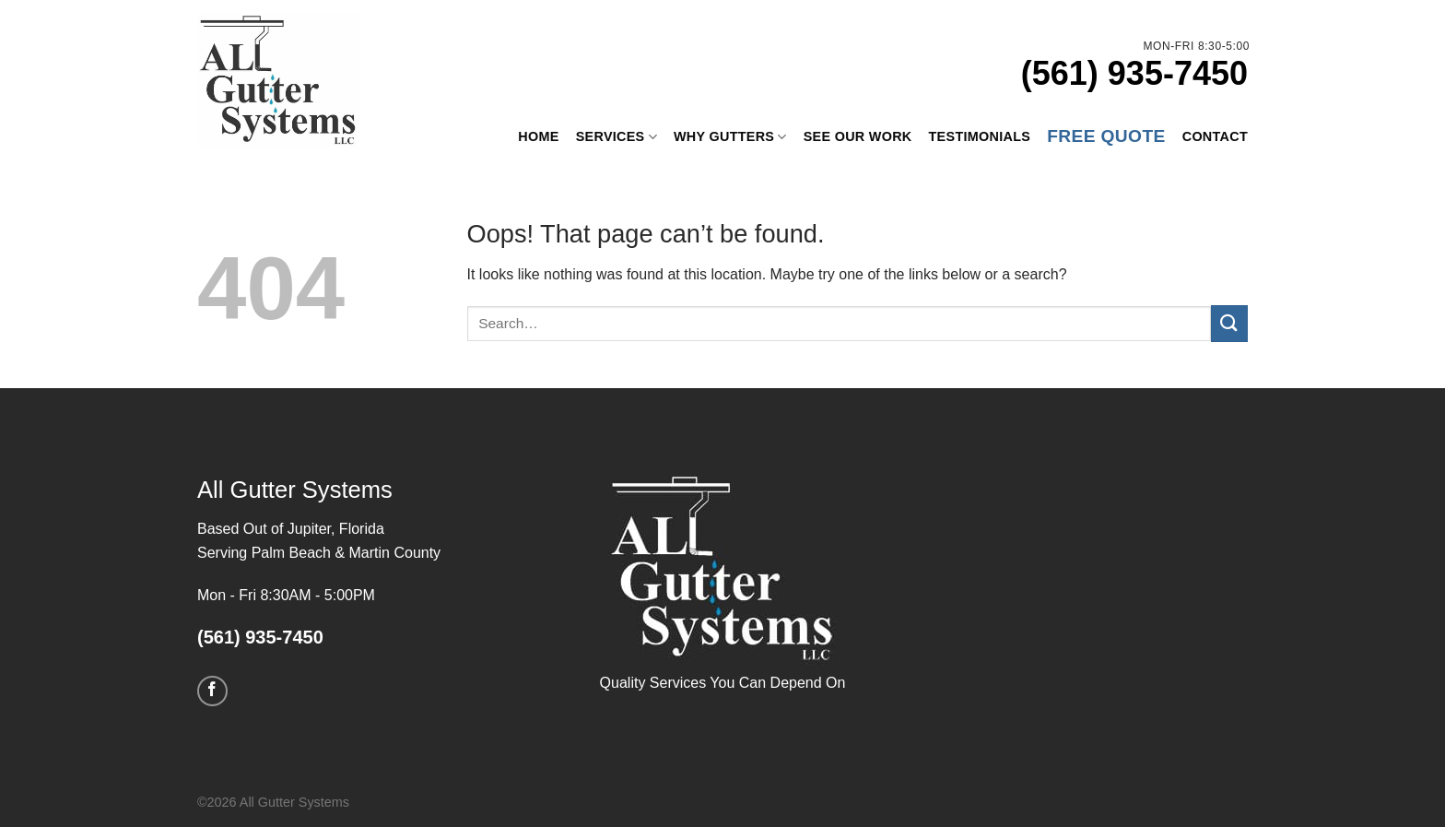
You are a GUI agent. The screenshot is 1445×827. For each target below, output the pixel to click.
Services (616, 136)
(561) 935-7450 (1134, 73)
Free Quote (1106, 136)
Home (538, 136)
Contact (1215, 136)
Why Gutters (730, 136)
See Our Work (858, 136)
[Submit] (1229, 323)
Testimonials (980, 136)
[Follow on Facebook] (212, 691)
